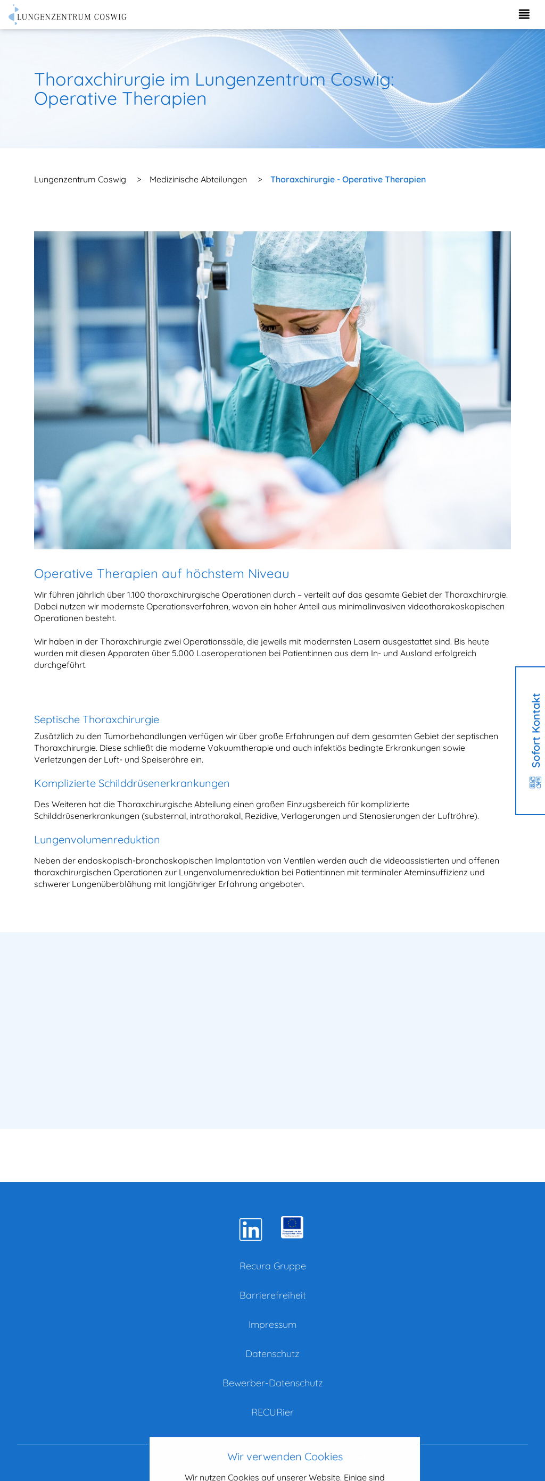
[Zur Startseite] (68, 14)
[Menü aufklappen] (523, 15)
